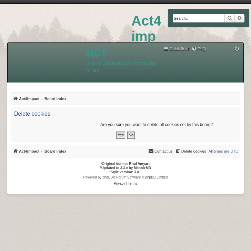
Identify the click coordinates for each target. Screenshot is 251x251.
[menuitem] (198, 49)
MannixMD (142, 168)
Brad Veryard (139, 164)
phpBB (107, 177)
